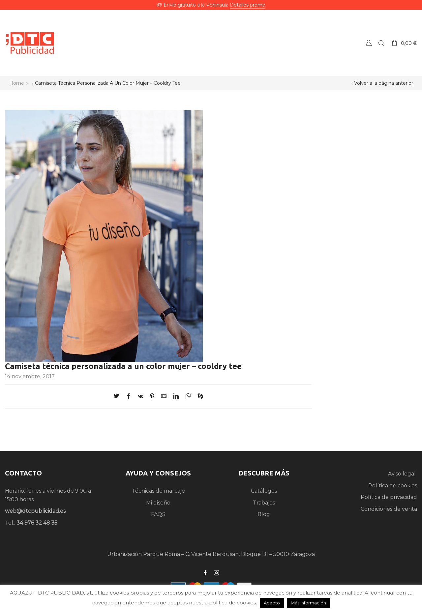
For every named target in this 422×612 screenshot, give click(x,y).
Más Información (308, 602)
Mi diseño (158, 503)
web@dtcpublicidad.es (35, 511)
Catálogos (264, 491)
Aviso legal (402, 474)
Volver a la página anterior (383, 83)
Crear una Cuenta (369, 43)
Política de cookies (392, 485)
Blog (263, 514)
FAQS (158, 514)
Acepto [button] (272, 602)
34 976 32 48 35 (36, 523)
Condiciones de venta (389, 509)
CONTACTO (23, 473)
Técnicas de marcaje (158, 491)
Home (16, 83)
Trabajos (264, 503)
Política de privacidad (389, 497)
